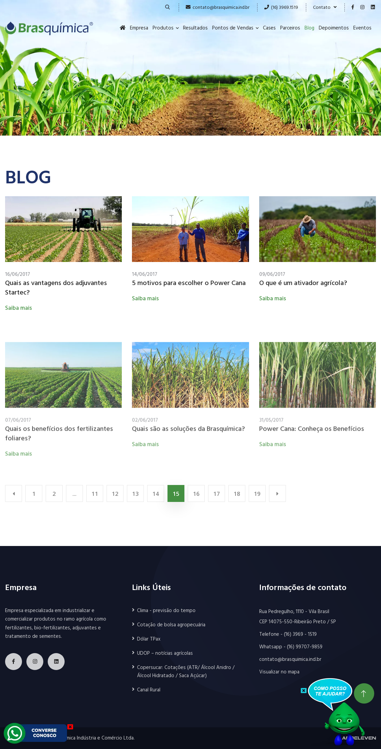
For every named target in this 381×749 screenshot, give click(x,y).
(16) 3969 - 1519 (300, 634)
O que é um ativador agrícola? (303, 283)
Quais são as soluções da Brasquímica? (188, 431)
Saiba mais (18, 308)
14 (155, 494)
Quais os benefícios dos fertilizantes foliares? (59, 436)
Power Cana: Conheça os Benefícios (311, 431)
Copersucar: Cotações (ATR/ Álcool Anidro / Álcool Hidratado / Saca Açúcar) (185, 672)
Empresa (139, 28)
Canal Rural (148, 690)
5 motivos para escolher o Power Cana (189, 283)
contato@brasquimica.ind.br (221, 8)
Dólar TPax (148, 639)
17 (216, 494)
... (74, 494)
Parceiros (290, 28)
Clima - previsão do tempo (166, 611)
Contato (325, 8)
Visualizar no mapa (279, 672)
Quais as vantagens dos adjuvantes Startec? (56, 288)
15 (176, 494)
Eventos (362, 28)
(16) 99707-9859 (304, 647)
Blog (309, 28)
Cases (269, 28)
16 (196, 494)
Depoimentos (334, 28)
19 (257, 494)
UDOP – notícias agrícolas (165, 653)
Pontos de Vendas (232, 28)
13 (135, 494)
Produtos (163, 28)
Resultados (195, 28)
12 (115, 494)
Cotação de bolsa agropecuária (171, 625)
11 (94, 494)
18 (236, 494)
